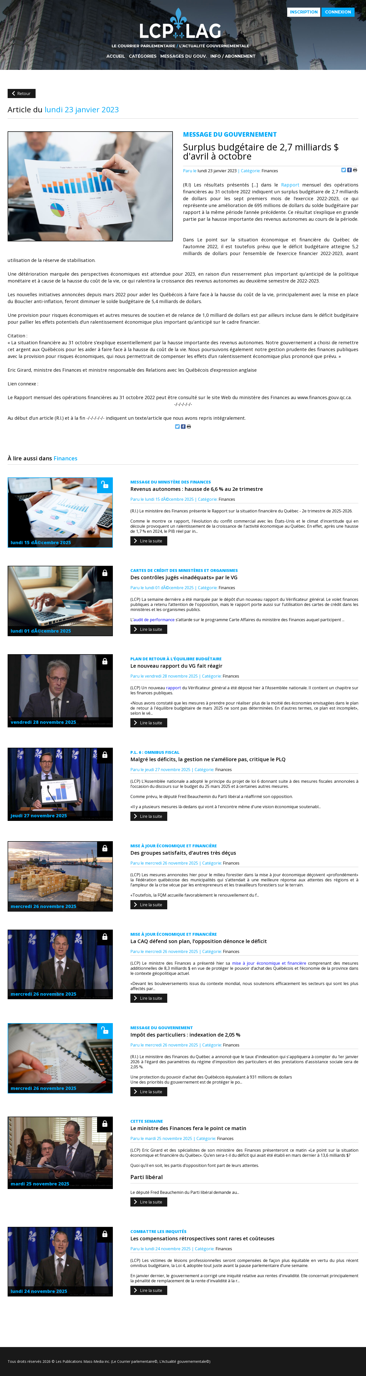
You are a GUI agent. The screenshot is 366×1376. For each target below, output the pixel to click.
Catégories (143, 56)
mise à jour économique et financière (269, 963)
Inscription (304, 12)
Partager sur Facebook (349, 170)
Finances (270, 171)
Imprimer (355, 170)
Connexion (338, 12)
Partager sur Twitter (343, 170)
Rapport (290, 185)
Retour (23, 93)
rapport (173, 688)
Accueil (115, 56)
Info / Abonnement (233, 56)
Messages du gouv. (183, 56)
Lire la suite (151, 541)
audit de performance (154, 619)
